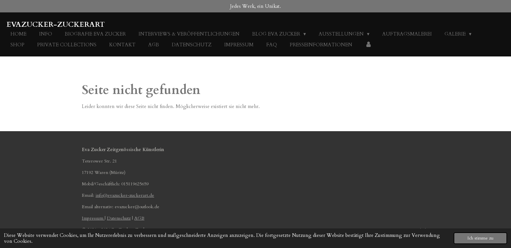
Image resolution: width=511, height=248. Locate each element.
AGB (139, 218)
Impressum (93, 218)
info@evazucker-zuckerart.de (124, 195)
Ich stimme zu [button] (480, 238)
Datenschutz (119, 218)
